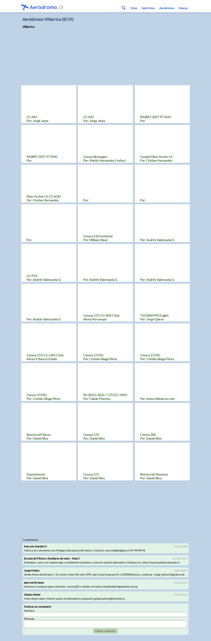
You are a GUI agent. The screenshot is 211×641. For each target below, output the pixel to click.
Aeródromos (166, 8)
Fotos (134, 8)
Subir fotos (148, 8)
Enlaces (183, 8)
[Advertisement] (105, 58)
